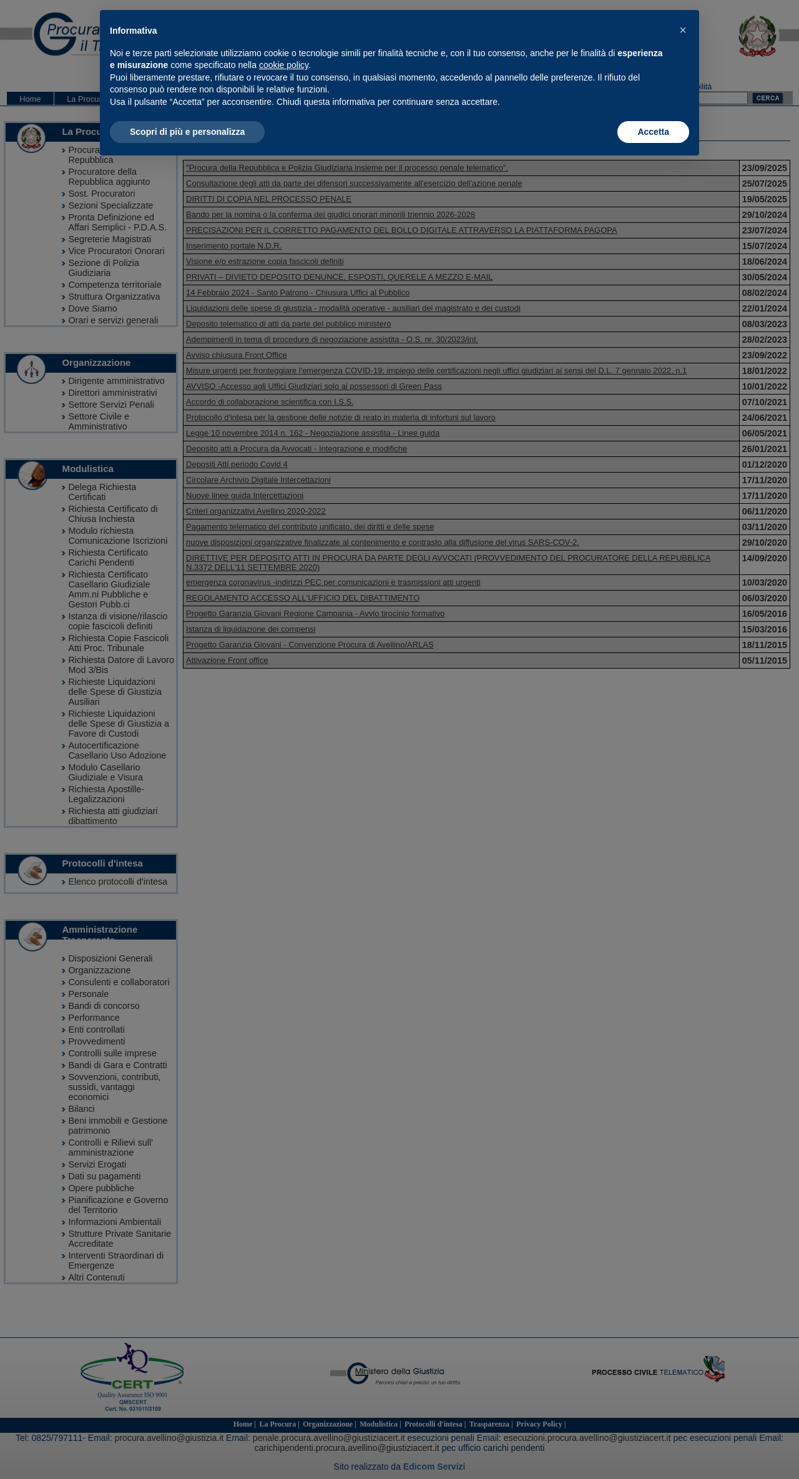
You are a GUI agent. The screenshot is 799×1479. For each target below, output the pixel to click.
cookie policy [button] (283, 65)
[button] (683, 30)
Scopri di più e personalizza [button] (187, 132)
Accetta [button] (653, 132)
